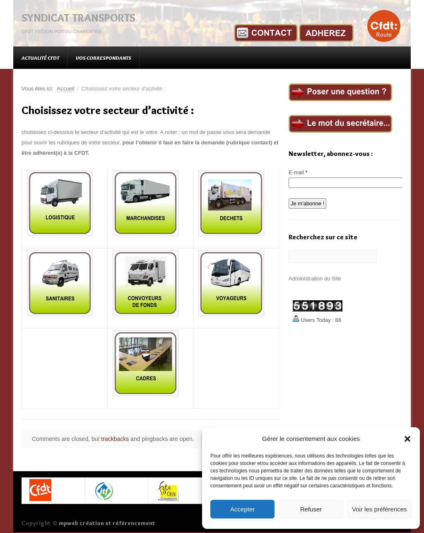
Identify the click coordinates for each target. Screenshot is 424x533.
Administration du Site (315, 278)
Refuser (311, 509)
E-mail (298, 172)
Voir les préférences (379, 509)
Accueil (66, 88)
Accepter (242, 509)
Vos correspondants (103, 57)
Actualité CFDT (40, 57)
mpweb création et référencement (107, 523)
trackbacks (115, 439)
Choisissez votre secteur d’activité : (108, 110)
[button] (407, 439)
